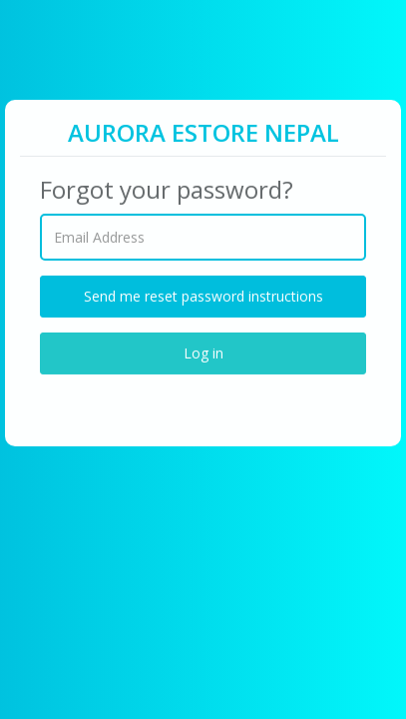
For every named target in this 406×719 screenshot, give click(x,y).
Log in (203, 352)
